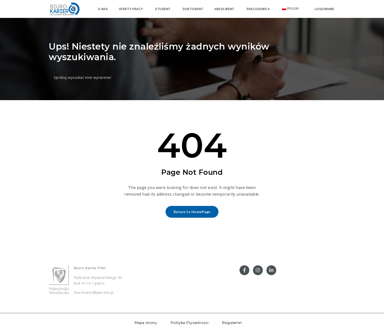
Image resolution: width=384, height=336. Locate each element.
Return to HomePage (192, 212)
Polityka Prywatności (189, 323)
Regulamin (232, 323)
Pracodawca (258, 9)
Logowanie (324, 9)
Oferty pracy (131, 9)
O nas (103, 9)
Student (163, 9)
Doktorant (193, 9)
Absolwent (224, 9)
